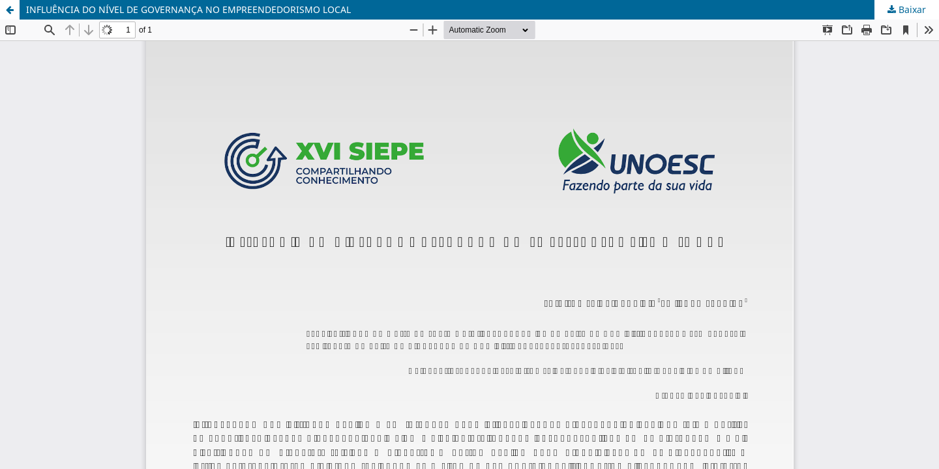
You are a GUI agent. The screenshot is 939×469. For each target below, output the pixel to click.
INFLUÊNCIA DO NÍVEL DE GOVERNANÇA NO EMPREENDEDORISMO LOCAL (188, 9)
